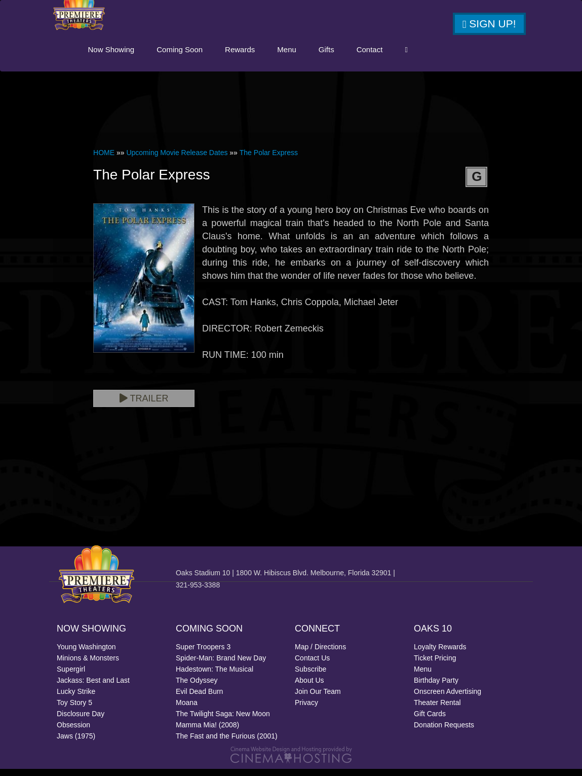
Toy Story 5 (74, 710)
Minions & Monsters (88, 665)
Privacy (306, 710)
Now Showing (159, 56)
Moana (187, 710)
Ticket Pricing (435, 665)
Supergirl (71, 676)
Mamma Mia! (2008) (207, 732)
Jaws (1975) (76, 743)
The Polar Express (269, 160)
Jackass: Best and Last (93, 687)
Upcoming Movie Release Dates (176, 160)
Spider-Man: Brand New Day (221, 665)
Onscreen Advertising (447, 698)
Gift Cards (430, 721)
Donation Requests (444, 732)
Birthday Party (436, 687)
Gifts (374, 56)
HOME (103, 160)
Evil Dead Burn (199, 698)
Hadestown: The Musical (214, 676)
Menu (334, 56)
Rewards (287, 56)
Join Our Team (318, 698)
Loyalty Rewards (440, 654)
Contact (417, 56)
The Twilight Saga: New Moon (223, 721)
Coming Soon (227, 56)
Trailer (144, 405)
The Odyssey (196, 687)
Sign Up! (489, 24)
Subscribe (310, 676)
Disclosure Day (80, 721)
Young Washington (86, 654)
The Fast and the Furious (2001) (227, 743)
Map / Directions (320, 654)
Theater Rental (437, 710)
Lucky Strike (76, 698)
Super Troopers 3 (203, 654)
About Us (309, 687)
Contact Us (312, 665)
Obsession (73, 732)
